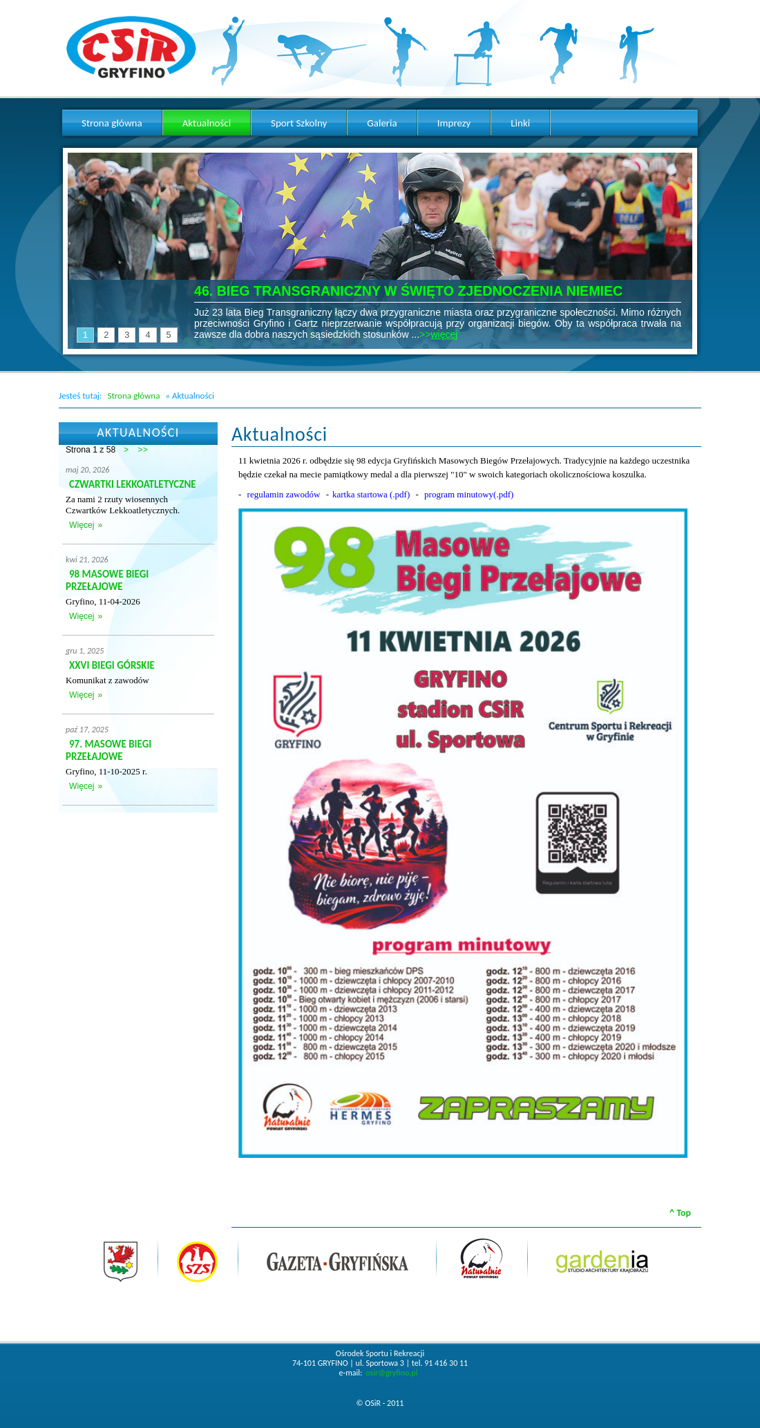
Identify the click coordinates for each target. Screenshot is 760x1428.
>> (143, 450)
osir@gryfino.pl (391, 1373)
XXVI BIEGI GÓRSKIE (112, 665)
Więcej (81, 525)
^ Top (680, 1213)
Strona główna (133, 395)
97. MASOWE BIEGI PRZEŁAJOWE (108, 750)
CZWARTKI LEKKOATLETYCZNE (132, 484)
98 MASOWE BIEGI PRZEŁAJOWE (107, 580)
